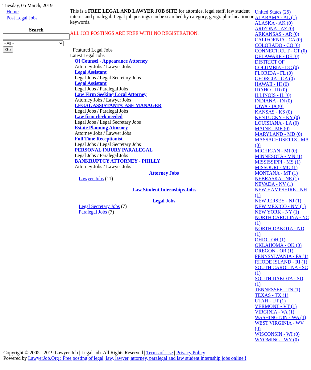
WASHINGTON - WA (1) (280, 317)
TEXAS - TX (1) (271, 295)
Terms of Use (159, 352)
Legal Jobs (164, 200)
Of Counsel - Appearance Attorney (111, 61)
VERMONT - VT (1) (276, 306)
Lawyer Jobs (91, 178)
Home (12, 11)
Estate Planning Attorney (101, 127)
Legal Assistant (91, 72)
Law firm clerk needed (98, 116)
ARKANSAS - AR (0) (277, 34)
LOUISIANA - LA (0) (277, 123)
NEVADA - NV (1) (274, 184)
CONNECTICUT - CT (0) (281, 50)
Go (8, 49)
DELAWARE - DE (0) (277, 56)
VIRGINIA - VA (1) (274, 311)
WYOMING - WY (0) (277, 339)
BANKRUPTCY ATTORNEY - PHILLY (117, 161)
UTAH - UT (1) (270, 300)
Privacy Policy (190, 352)
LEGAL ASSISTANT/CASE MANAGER (118, 105)
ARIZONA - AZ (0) (274, 28)
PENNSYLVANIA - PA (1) (281, 256)
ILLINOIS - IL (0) (273, 95)
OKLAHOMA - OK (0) (278, 245)
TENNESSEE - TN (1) (277, 289)
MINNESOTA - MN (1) (278, 156)
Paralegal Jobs (93, 211)
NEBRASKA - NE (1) (277, 178)
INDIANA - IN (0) (273, 100)
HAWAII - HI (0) (272, 84)
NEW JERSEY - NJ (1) (278, 200)
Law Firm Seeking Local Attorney (111, 94)
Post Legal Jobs (21, 17)
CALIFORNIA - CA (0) (278, 39)
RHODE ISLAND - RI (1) (281, 261)
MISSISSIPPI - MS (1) (278, 161)
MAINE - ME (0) (272, 128)
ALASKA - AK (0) (273, 23)
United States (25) (273, 12)
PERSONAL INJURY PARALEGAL (114, 149)
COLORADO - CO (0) (277, 45)
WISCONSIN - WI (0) (277, 334)
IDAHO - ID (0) (271, 89)
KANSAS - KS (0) (273, 111)
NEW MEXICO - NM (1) (280, 206)
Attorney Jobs (164, 173)
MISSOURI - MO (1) (276, 167)
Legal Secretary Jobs (99, 206)
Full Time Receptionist (98, 138)
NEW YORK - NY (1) (277, 211)
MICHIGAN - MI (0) (276, 150)
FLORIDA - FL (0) (274, 73)
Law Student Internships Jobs (164, 189)
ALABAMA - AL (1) (276, 17)
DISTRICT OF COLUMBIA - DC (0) (277, 64)
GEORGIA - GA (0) (275, 78)
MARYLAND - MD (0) (278, 134)
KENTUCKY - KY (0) (277, 117)
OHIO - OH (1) (270, 239)
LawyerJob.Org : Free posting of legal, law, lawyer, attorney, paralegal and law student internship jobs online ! (137, 358)
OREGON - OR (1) (274, 250)
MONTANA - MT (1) (276, 173)
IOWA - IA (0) (269, 106)
